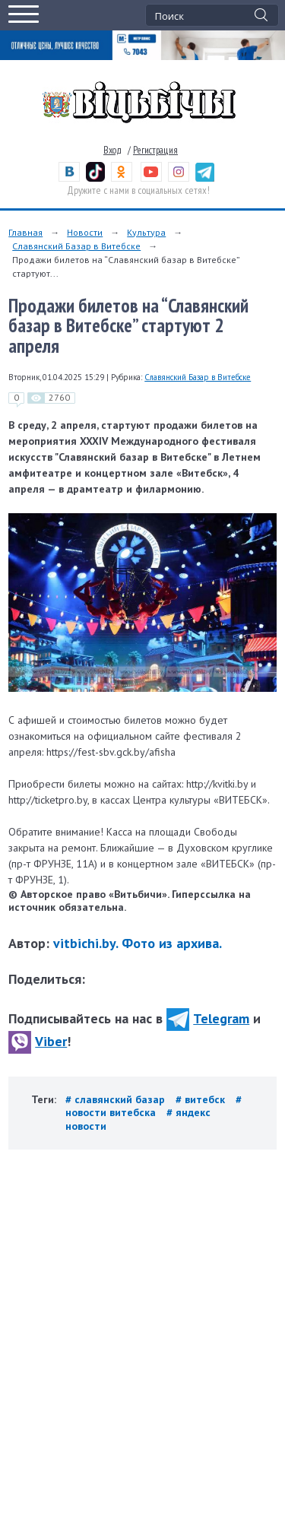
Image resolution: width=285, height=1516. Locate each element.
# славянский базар (116, 1099)
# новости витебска (153, 1106)
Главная (25, 232)
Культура (146, 232)
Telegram (207, 1018)
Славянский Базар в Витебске (76, 246)
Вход (112, 150)
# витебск (202, 1099)
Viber (37, 1041)
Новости (85, 232)
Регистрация (155, 150)
